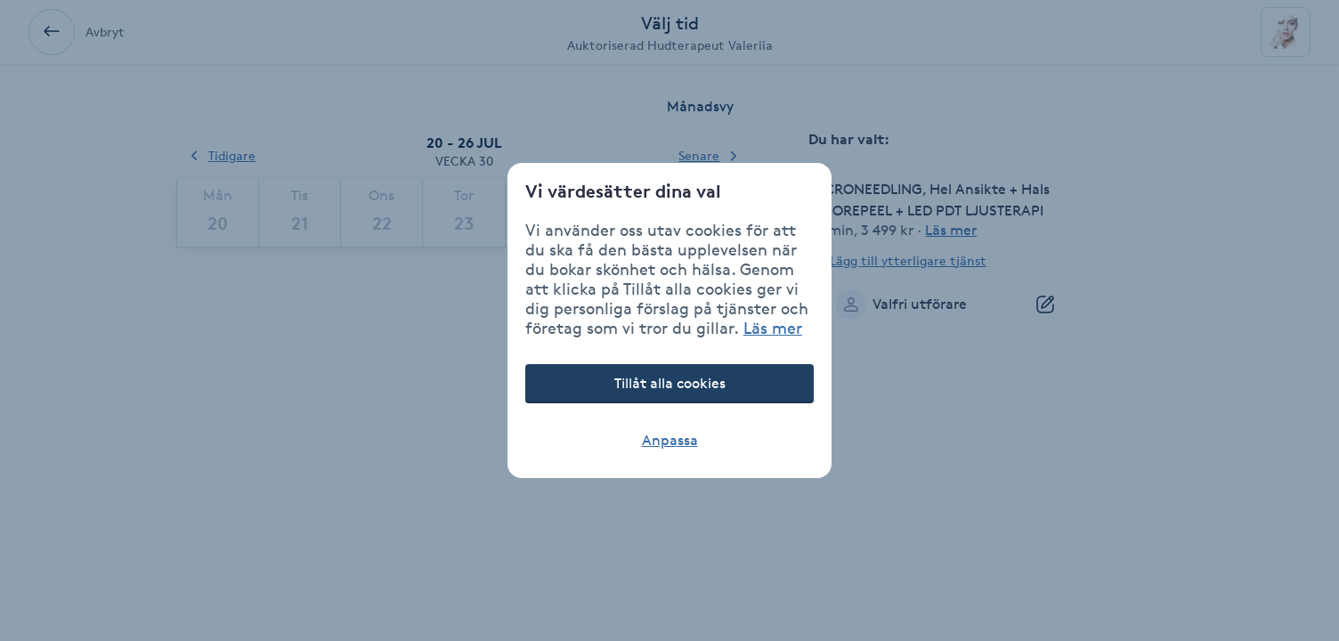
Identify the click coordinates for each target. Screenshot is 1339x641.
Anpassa (670, 440)
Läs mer (772, 327)
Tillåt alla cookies (670, 383)
